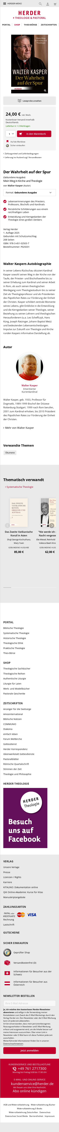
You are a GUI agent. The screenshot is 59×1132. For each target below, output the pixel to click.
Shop (17, 24)
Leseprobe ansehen (32, 100)
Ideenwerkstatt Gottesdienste (18, 754)
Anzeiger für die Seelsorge (17, 709)
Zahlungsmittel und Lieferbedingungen (22, 153)
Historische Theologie (14, 638)
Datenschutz (45, 1112)
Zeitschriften (49, 24)
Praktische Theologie (14, 648)
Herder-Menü (14, 3)
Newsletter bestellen (19, 995)
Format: (21, 192)
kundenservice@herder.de (32, 1084)
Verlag (8, 861)
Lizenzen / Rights (12, 877)
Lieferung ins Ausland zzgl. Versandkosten (23, 157)
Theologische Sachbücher (16, 668)
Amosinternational (13, 714)
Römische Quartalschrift (16, 763)
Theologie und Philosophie (17, 774)
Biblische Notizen (12, 719)
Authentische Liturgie (14, 678)
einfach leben (10, 734)
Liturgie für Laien (12, 683)
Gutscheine (11, 932)
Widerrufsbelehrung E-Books (29, 1108)
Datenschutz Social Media (16, 1116)
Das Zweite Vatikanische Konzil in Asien (19, 533)
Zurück (7, 525)
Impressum (50, 1116)
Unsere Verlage (11, 867)
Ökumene (10, 452)
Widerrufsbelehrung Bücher (43, 1104)
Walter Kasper (15, 185)
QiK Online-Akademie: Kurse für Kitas (23, 892)
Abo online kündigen (29, 1091)
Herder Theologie (16, 783)
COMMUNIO (9, 724)
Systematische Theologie (20, 486)
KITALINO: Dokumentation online (20, 887)
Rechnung (8, 919)
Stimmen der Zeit (12, 769)
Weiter (51, 525)
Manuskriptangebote (14, 897)
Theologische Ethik (13, 643)
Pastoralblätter (11, 759)
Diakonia (7, 729)
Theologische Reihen (14, 673)
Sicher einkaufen (15, 943)
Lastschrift (8, 924)
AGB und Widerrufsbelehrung (16, 1104)
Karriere (7, 882)
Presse (6, 872)
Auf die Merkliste (18, 141)
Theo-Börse (30, 24)
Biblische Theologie (13, 628)
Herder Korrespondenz (15, 749)
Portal (6, 24)
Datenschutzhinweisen (13, 1043)
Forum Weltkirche (12, 738)
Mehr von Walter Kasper (19, 428)
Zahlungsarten (14, 906)
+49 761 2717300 (32, 1068)
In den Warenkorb (36, 133)
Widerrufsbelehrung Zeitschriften (23, 1112)
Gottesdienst (10, 744)
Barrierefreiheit (36, 1116)
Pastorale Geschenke (14, 693)
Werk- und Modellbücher (16, 688)
